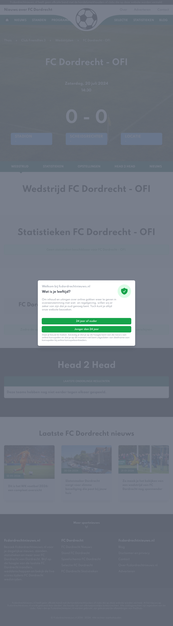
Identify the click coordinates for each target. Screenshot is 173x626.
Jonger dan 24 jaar (86, 329)
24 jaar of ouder (86, 321)
